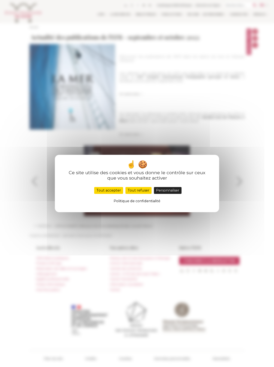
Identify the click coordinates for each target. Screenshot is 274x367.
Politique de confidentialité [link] (137, 201)
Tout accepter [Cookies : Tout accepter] (108, 190)
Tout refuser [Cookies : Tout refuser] (138, 190)
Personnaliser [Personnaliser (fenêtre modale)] (167, 190)
